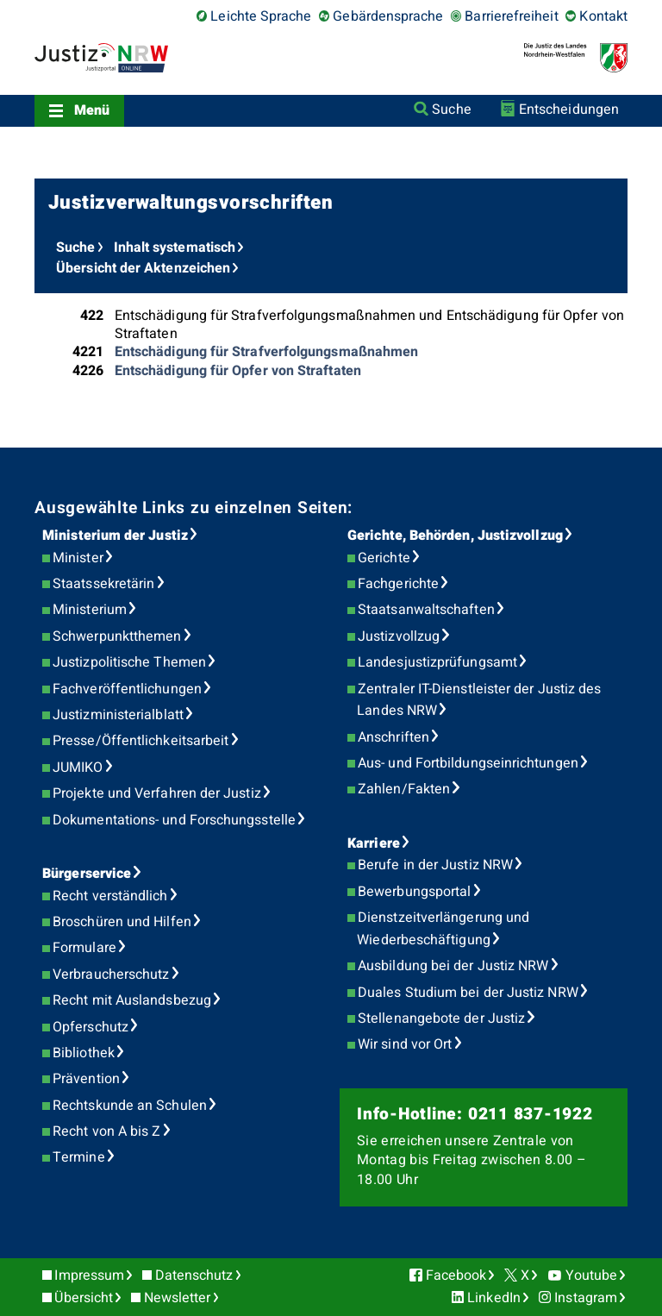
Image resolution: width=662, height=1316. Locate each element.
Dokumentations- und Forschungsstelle (174, 820)
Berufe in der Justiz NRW (435, 865)
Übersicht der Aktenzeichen (143, 268)
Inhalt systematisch (175, 247)
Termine (79, 1157)
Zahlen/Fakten (404, 789)
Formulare (84, 947)
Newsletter (177, 1298)
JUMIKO (78, 767)
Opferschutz (90, 1027)
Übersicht (83, 1298)
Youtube (591, 1275)
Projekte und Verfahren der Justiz (157, 793)
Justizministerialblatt (118, 715)
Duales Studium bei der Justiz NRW (468, 992)
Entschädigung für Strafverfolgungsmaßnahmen (266, 352)
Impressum (89, 1275)
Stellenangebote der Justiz (441, 1018)
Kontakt (603, 16)
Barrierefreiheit (511, 16)
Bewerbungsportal (414, 891)
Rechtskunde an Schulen (130, 1105)
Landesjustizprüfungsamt (437, 662)
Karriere (373, 843)
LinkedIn (494, 1298)
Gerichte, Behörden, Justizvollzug (455, 535)
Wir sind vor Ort (405, 1044)
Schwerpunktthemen (117, 636)
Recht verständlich (110, 896)
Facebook (456, 1275)
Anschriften (393, 737)
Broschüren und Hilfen (122, 922)
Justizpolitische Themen (129, 662)
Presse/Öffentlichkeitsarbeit (140, 740)
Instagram (585, 1298)
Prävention (86, 1078)
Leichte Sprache (260, 16)
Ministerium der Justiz (115, 535)
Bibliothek (84, 1053)
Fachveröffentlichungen (127, 689)
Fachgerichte (398, 583)
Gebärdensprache (388, 16)
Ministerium (90, 609)
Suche (451, 109)
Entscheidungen (569, 109)
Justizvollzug (399, 636)
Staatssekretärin (103, 583)
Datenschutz (194, 1275)
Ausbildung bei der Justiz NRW (453, 966)
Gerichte (384, 558)
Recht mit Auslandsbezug (132, 1000)
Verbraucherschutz (111, 974)
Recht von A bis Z (106, 1131)
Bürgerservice (86, 873)
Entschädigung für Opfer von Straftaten (238, 371)
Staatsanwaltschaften (426, 609)
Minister (78, 558)
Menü (91, 110)
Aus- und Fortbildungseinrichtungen (468, 763)
